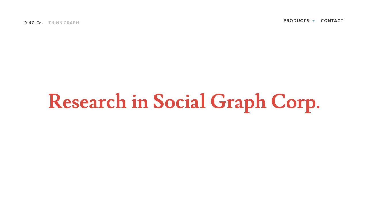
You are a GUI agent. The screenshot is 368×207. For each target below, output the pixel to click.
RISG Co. (33, 22)
